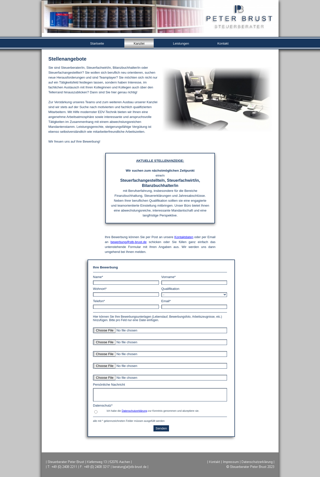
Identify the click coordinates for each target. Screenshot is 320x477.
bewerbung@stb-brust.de (129, 242)
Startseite (97, 43)
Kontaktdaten (183, 237)
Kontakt (222, 43)
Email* (166, 301)
